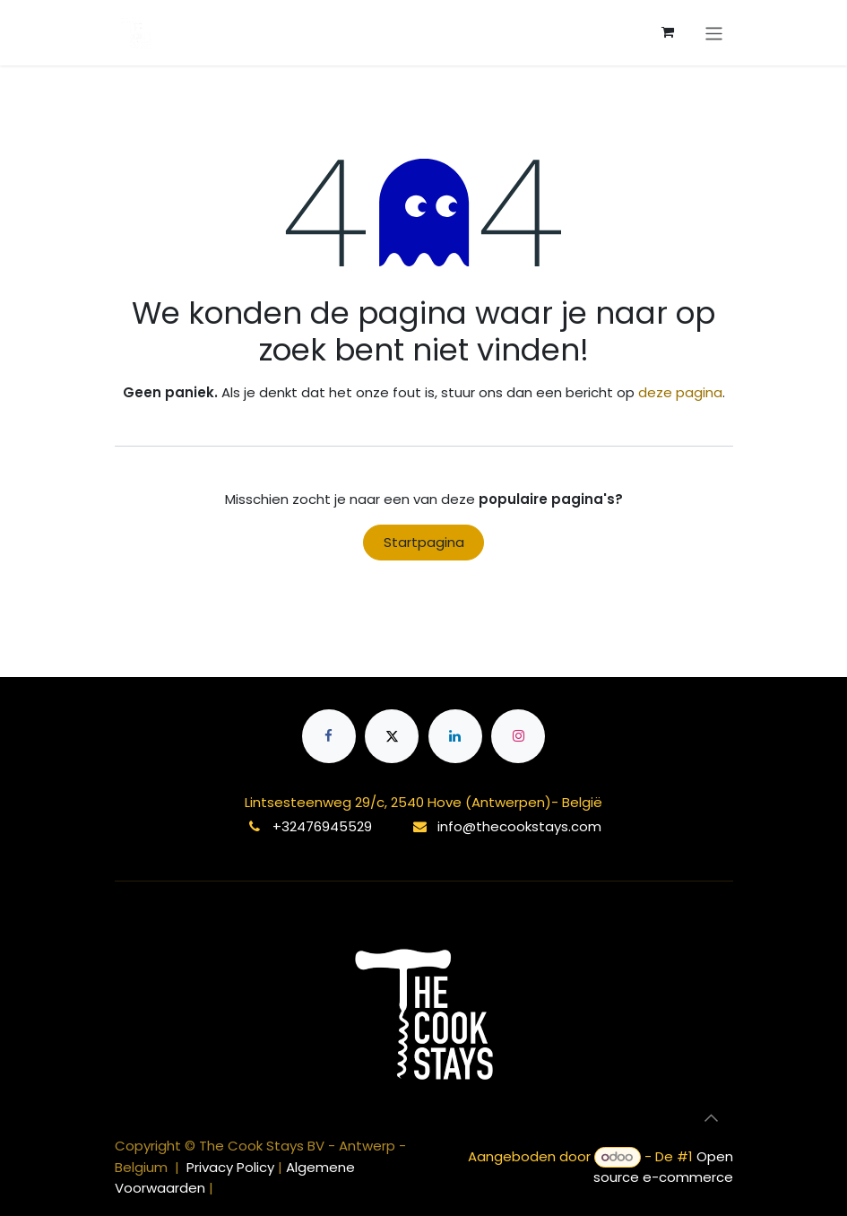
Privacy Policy (232, 1167)
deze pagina (680, 392)
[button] (711, 1118)
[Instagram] (518, 736)
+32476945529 (322, 826)
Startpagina (424, 542)
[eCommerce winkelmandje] (668, 32)
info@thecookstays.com (519, 826)
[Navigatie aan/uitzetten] (714, 32)
